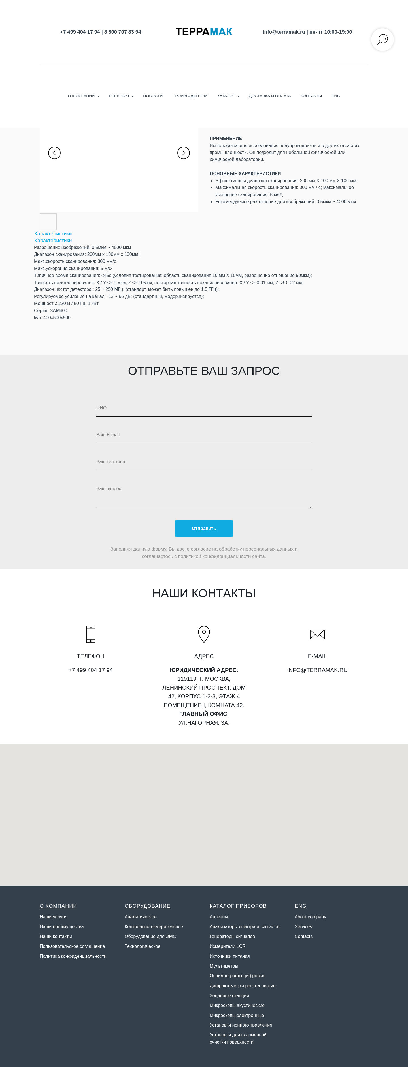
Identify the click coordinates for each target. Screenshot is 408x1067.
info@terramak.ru (284, 32)
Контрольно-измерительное (154, 926)
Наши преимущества (62, 926)
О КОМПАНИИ (58, 906)
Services (303, 926)
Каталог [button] (226, 96)
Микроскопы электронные (237, 1015)
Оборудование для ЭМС (150, 936)
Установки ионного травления (241, 1025)
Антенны (219, 916)
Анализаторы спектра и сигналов (245, 926)
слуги (61, 916)
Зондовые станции (229, 995)
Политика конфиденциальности (73, 956)
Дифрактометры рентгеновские (243, 985)
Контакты (311, 96)
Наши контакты (56, 936)
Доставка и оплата (270, 96)
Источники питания (230, 956)
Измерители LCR (228, 946)
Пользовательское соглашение (72, 946)
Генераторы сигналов (232, 936)
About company (310, 916)
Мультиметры (224, 966)
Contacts (304, 936)
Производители (190, 96)
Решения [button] (119, 96)
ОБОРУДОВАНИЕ (147, 906)
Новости (153, 96)
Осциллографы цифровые (237, 975)
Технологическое (142, 946)
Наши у (47, 916)
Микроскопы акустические (237, 1005)
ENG (336, 96)
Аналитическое (141, 916)
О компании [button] (82, 96)
